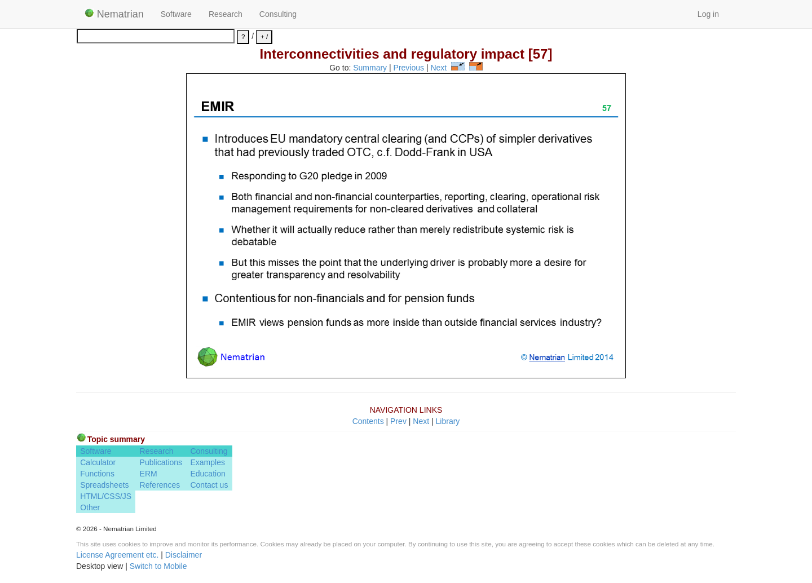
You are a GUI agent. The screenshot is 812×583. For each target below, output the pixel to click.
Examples (207, 462)
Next (438, 67)
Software (176, 14)
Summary (370, 67)
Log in (708, 14)
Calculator (98, 462)
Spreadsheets (104, 484)
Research (225, 14)
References (160, 484)
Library (448, 421)
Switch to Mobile (158, 566)
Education (207, 473)
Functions (97, 473)
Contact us (209, 484)
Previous (409, 67)
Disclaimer (183, 554)
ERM (148, 473)
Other (90, 507)
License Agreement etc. (117, 554)
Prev (398, 421)
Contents (368, 421)
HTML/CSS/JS (105, 496)
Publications (161, 462)
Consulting (278, 14)
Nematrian (114, 14)
